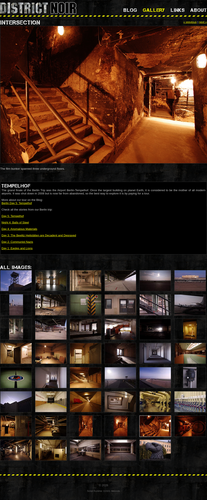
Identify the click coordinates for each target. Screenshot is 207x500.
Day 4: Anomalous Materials (19, 229)
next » (203, 22)
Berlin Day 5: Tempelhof (17, 203)
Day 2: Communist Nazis (17, 241)
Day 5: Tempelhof (13, 216)
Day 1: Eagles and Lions (17, 248)
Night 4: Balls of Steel (15, 222)
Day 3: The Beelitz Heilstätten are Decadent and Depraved (39, 235)
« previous (190, 22)
